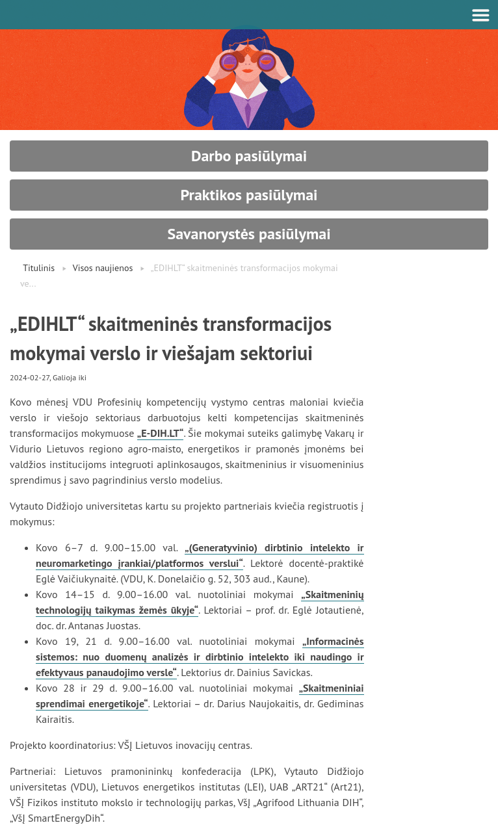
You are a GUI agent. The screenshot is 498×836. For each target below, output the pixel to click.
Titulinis (39, 268)
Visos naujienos (103, 268)
